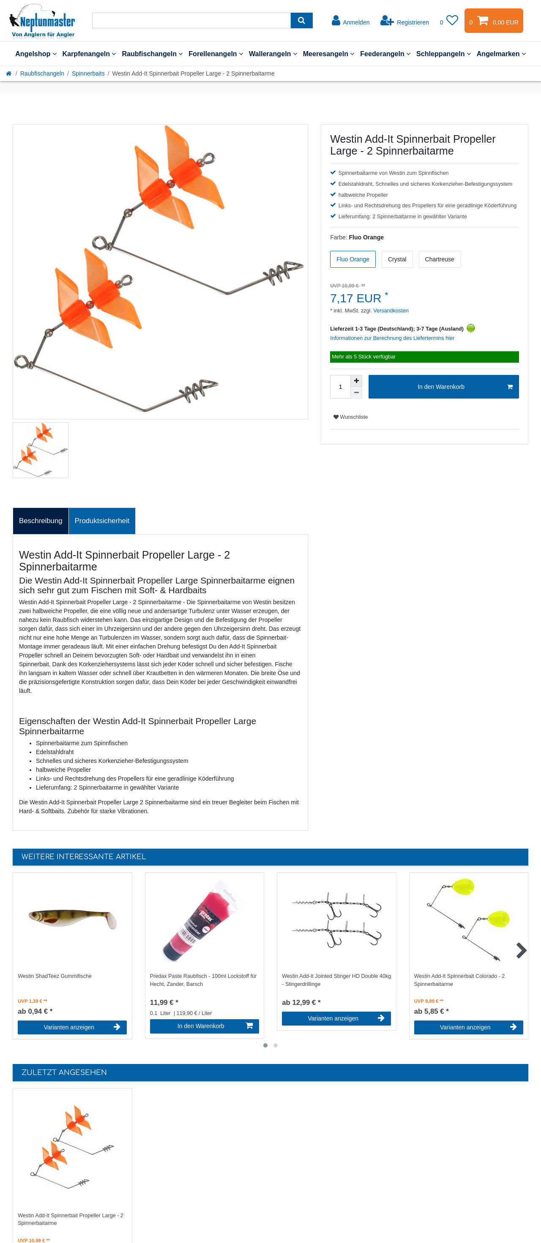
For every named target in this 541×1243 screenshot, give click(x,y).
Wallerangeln (273, 53)
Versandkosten (390, 311)
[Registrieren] (405, 20)
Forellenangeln (216, 53)
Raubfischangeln (152, 53)
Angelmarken (501, 53)
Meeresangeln (329, 53)
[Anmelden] (350, 20)
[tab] (41, 521)
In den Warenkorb (465, 387)
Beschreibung (41, 521)
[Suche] (301, 20)
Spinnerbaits (88, 73)
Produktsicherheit (102, 521)
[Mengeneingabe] (340, 387)
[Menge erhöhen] (356, 381)
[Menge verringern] (356, 393)
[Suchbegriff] (191, 20)
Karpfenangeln (89, 53)
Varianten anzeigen (82, 1027)
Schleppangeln (443, 53)
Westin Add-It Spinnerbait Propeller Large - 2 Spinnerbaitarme (70, 1220)
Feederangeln (385, 53)
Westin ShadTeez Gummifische (55, 976)
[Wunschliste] (449, 20)
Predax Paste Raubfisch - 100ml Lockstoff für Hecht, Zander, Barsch (203, 980)
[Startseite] (9, 73)
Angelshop (35, 53)
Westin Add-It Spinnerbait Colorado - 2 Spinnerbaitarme (459, 980)
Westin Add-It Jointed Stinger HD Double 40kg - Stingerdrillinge (336, 980)
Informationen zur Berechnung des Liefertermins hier (392, 338)
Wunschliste (350, 417)
